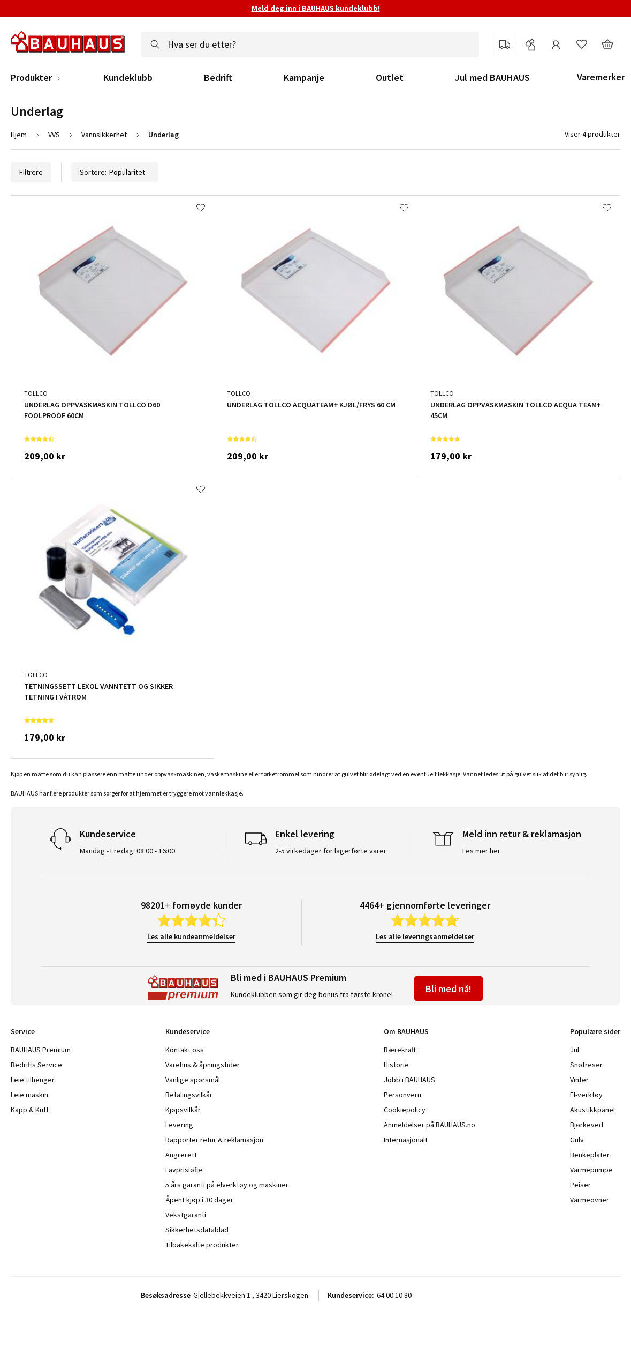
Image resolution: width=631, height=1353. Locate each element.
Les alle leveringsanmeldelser (425, 936)
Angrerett (181, 1154)
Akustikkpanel (592, 1109)
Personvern (402, 1094)
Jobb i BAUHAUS (409, 1079)
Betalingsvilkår (188, 1094)
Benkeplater (590, 1154)
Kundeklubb (128, 78)
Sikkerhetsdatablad (197, 1230)
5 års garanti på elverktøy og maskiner (226, 1185)
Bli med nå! (448, 989)
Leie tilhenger (33, 1079)
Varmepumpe (591, 1169)
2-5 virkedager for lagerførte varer (330, 851)
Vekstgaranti (185, 1215)
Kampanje (304, 78)
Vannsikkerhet (104, 134)
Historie (396, 1064)
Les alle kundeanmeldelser (191, 936)
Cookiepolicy (404, 1109)
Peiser (580, 1185)
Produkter (31, 78)
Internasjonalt (406, 1139)
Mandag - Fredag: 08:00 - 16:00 (127, 851)
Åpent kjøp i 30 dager (199, 1200)
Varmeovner (589, 1200)
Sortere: (115, 172)
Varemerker (601, 77)
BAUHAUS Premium (41, 1049)
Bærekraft (400, 1049)
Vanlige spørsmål (192, 1079)
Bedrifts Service (36, 1064)
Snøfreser (586, 1064)
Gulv (577, 1139)
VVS (54, 134)
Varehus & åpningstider (202, 1064)
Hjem (19, 134)
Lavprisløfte (184, 1169)
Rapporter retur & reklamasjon (214, 1139)
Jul (574, 1049)
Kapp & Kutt (30, 1109)
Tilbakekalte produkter (202, 1245)
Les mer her (481, 851)
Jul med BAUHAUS (492, 78)
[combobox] (310, 44)
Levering (179, 1124)
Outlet (390, 78)
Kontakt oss (184, 1049)
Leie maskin (29, 1094)
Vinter (579, 1079)
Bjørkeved (586, 1124)
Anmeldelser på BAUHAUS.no (429, 1124)
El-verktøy (586, 1094)
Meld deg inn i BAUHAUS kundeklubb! (316, 8)
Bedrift (218, 78)
